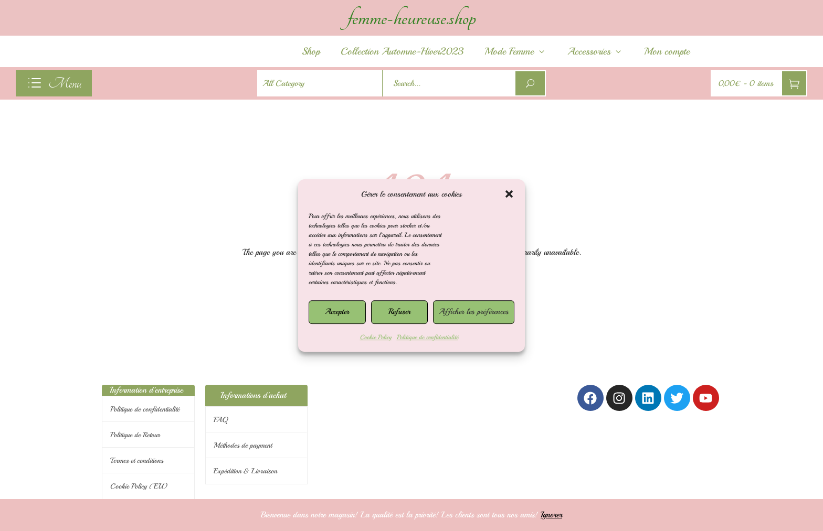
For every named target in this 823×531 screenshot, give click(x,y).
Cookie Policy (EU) (138, 486)
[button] (509, 194)
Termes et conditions (136, 460)
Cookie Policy (376, 337)
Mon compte (667, 51)
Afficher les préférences (474, 312)
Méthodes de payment (243, 445)
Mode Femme (515, 51)
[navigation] (54, 83)
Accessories (595, 51)
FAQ (221, 419)
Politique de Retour (135, 434)
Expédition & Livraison (245, 471)
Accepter (337, 312)
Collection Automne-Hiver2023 (402, 51)
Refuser (399, 312)
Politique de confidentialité (427, 337)
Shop (311, 51)
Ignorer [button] (551, 515)
